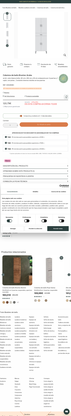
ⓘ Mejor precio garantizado (11, 106)
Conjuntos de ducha (50, 336)
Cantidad (6, 120)
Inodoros (3, 381)
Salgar (17, 381)
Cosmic (17, 403)
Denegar (13, 228)
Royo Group (18, 401)
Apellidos (51, 414)
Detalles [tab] (35, 191)
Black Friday (32, 384)
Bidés (2, 384)
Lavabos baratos (20, 328)
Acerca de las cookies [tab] (58, 191)
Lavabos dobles (19, 350)
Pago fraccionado (34, 387)
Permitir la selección (35, 228)
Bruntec (6, 92)
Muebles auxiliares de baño (27, 7)
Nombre (27, 414)
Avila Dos (17, 398)
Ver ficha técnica (9, 96)
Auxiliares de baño (5, 367)
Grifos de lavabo (49, 322)
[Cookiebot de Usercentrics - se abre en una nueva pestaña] (61, 186)
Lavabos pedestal (20, 336)
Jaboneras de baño (64, 347)
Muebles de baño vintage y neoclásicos (5, 333)
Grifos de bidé (48, 350)
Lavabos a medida (20, 333)
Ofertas (31, 381)
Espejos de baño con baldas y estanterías (34, 339)
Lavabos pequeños (20, 331)
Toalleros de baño (63, 322)
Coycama (18, 389)
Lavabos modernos (21, 320)
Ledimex (17, 406)
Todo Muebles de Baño (9, 7)
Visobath (17, 384)
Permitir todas (58, 228)
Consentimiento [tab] (12, 191)
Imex (16, 387)
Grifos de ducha (49, 320)
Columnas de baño (43, 7)
